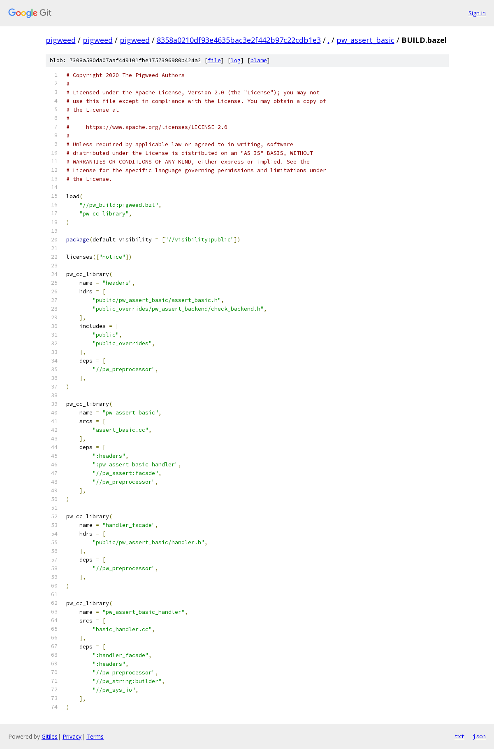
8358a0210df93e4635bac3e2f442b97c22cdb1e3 (239, 40)
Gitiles (50, 736)
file (214, 60)
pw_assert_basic (365, 40)
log (236, 60)
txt (459, 736)
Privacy (72, 736)
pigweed (61, 40)
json (479, 736)
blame (258, 60)
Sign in (477, 13)
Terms (95, 736)
